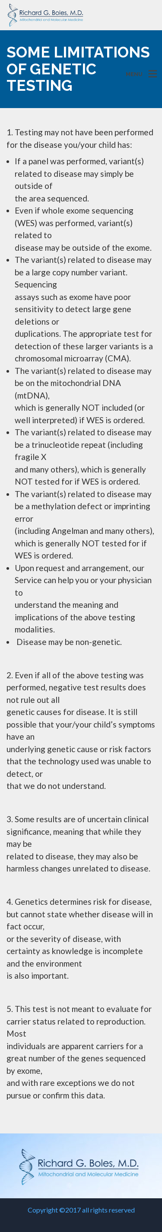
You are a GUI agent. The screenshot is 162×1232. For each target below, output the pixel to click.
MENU (134, 74)
